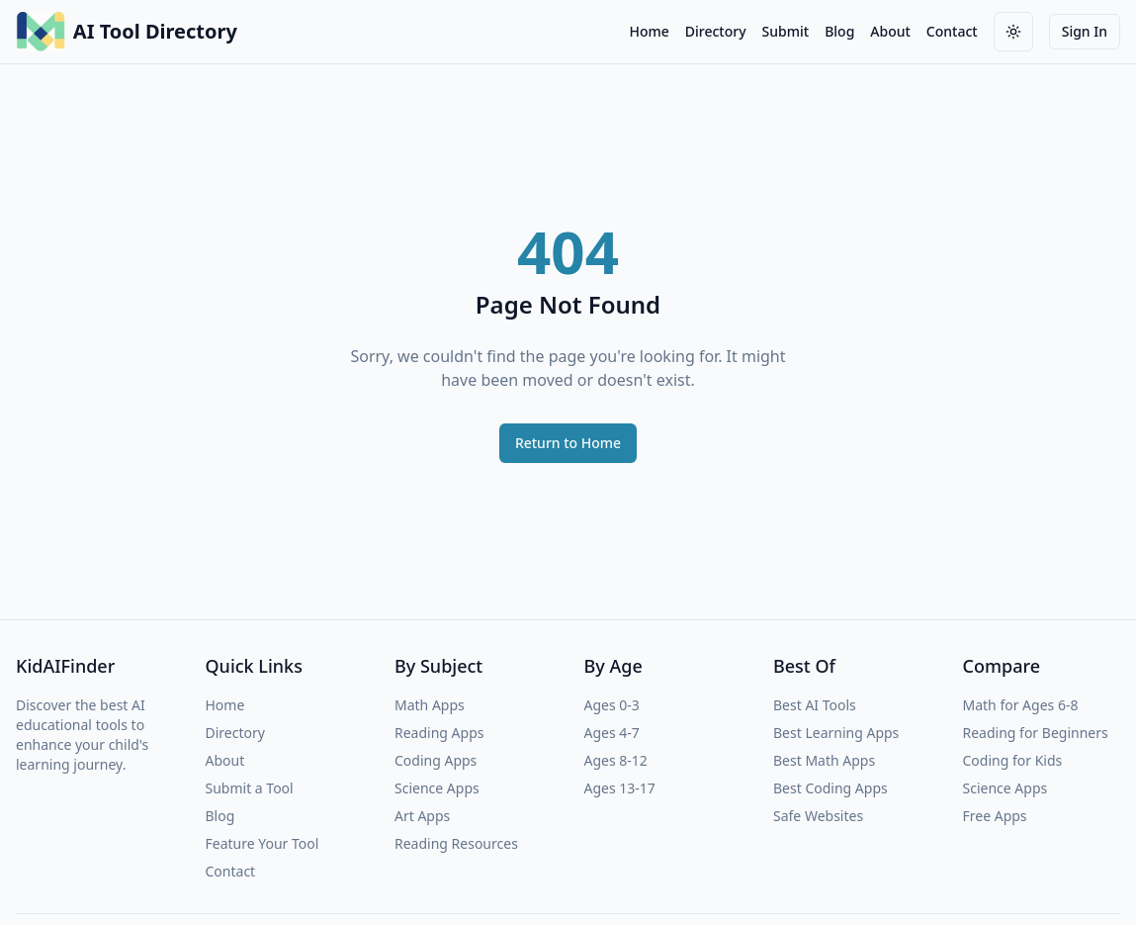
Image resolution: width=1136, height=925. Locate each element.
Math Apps (429, 704)
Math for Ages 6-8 (1021, 704)
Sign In (1084, 31)
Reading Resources (456, 843)
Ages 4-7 (612, 732)
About (890, 31)
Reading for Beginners (1035, 732)
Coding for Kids (1013, 760)
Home (648, 31)
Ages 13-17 (619, 788)
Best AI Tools (814, 704)
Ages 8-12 (616, 760)
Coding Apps (435, 760)
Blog (839, 31)
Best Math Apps (824, 760)
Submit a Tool (250, 788)
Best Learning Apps (836, 732)
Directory (715, 31)
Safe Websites (818, 815)
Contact (952, 31)
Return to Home (568, 442)
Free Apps (995, 815)
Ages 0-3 (612, 704)
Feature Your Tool (262, 843)
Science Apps (437, 788)
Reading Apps (438, 732)
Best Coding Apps (830, 788)
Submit (786, 31)
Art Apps (422, 815)
